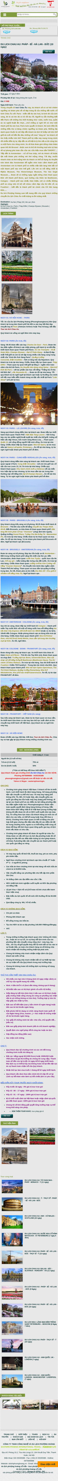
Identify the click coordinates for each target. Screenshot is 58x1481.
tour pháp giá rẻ (38, 1111)
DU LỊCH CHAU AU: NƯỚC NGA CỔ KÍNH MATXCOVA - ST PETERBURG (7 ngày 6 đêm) (41, 1236)
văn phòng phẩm (9, 1475)
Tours (35, 1437)
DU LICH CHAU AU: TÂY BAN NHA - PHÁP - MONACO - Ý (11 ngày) (39, 1181)
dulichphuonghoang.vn (18, 1466)
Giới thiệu (22, 1437)
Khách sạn (18, 1440)
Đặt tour (48, 52)
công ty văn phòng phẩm (25, 1475)
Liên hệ (31, 1442)
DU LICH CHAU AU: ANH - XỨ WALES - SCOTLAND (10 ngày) (40, 1217)
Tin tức (51, 1440)
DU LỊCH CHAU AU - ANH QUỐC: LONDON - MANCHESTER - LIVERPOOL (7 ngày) (40, 1377)
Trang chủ (6, 38)
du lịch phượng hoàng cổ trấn (14, 1469)
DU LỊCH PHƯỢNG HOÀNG (43, 1447)
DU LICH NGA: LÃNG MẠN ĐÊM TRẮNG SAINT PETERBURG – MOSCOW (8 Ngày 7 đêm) (41, 1324)
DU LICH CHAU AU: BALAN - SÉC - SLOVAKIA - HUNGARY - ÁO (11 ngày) (40, 1270)
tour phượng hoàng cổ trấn (40, 1469)
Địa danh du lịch (35, 1440)
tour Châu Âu (21, 108)
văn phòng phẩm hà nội (44, 1475)
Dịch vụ (45, 1437)
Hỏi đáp (42, 1442)
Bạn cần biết (18, 1442)
